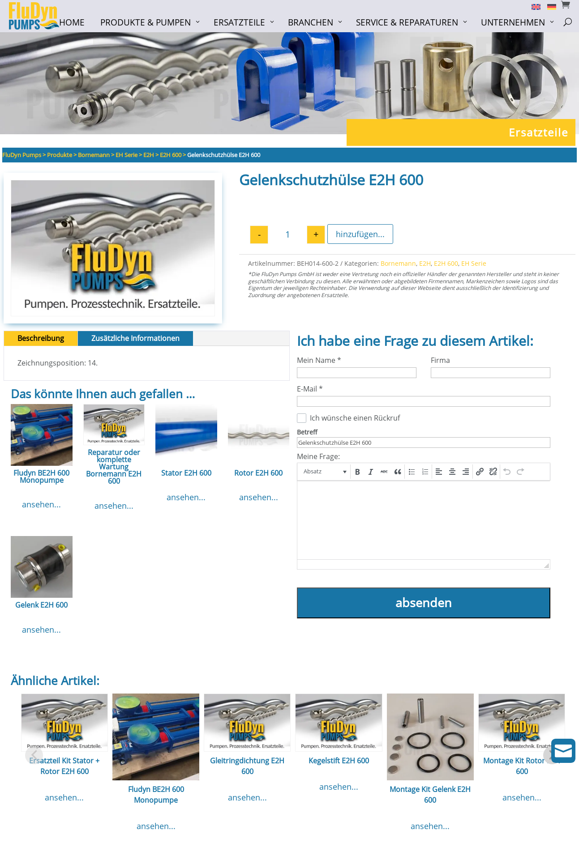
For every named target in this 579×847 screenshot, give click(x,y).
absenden (423, 605)
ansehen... (41, 507)
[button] (324, 474)
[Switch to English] (532, 6)
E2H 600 (446, 266)
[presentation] (324, 474)
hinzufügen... (360, 236)
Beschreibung (40, 341)
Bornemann (398, 266)
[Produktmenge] (287, 237)
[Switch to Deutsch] (548, 6)
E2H (425, 266)
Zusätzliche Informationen (135, 341)
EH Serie (473, 266)
